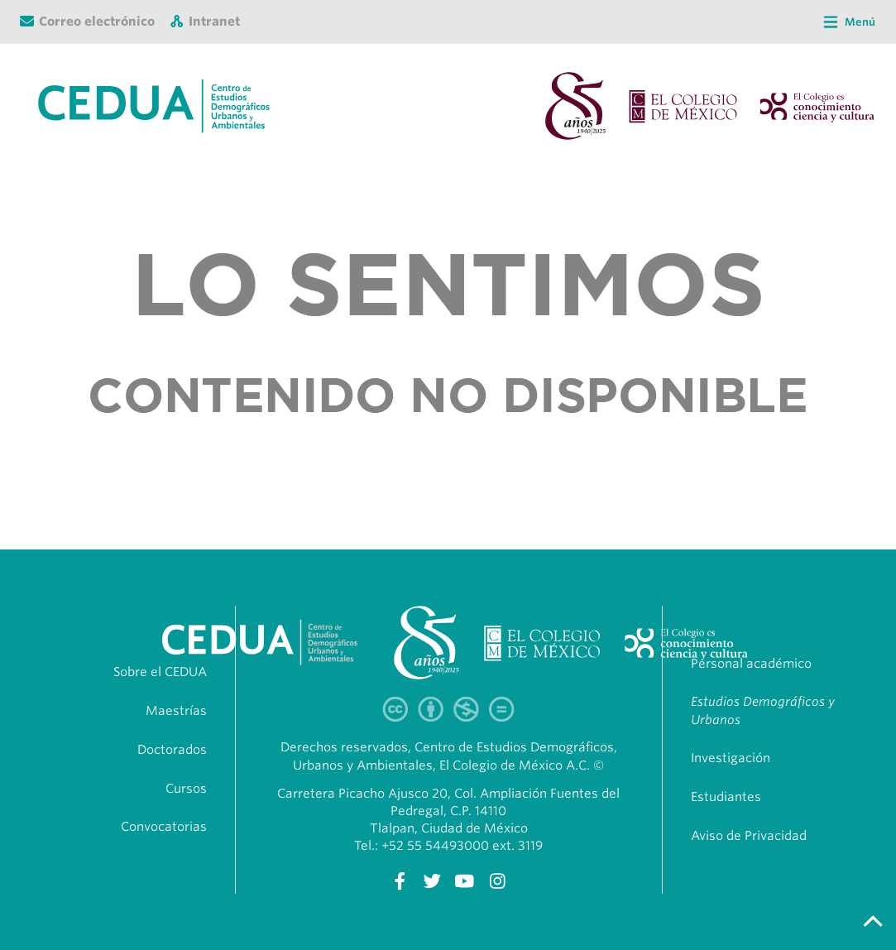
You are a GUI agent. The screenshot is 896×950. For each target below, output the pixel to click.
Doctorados (172, 749)
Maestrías (176, 710)
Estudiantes (726, 796)
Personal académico (751, 663)
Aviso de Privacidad (749, 835)
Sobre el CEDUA (160, 672)
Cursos (186, 788)
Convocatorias (164, 826)
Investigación (730, 758)
